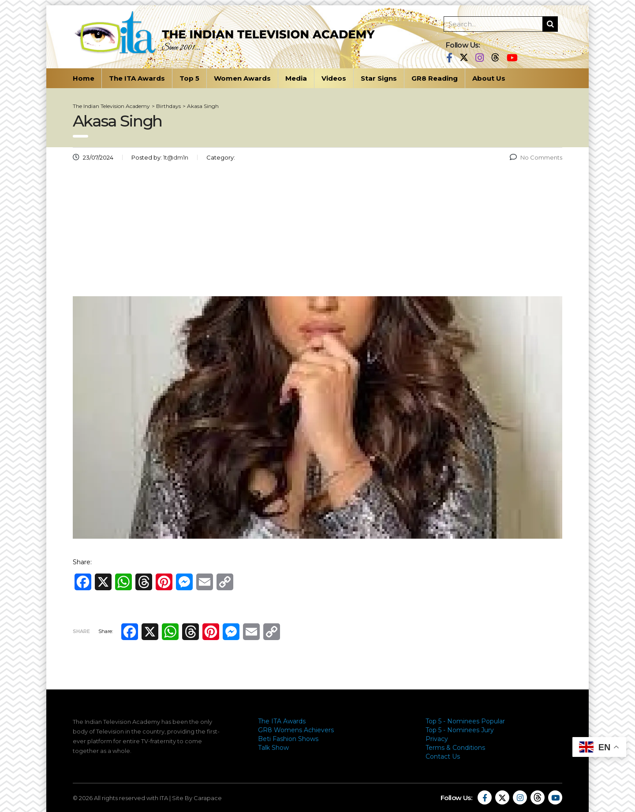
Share (81, 631)
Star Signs (379, 78)
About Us (488, 78)
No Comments (536, 157)
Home (83, 78)
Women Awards (242, 78)
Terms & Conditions (455, 748)
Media (296, 78)
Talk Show (273, 748)
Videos (333, 78)
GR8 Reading (434, 78)
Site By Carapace (197, 797)
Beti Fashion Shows (288, 739)
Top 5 (189, 78)
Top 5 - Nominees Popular (465, 721)
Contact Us (443, 756)
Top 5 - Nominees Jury (460, 730)
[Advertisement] (317, 232)
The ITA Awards (137, 78)
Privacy (437, 739)
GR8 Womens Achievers (296, 730)
